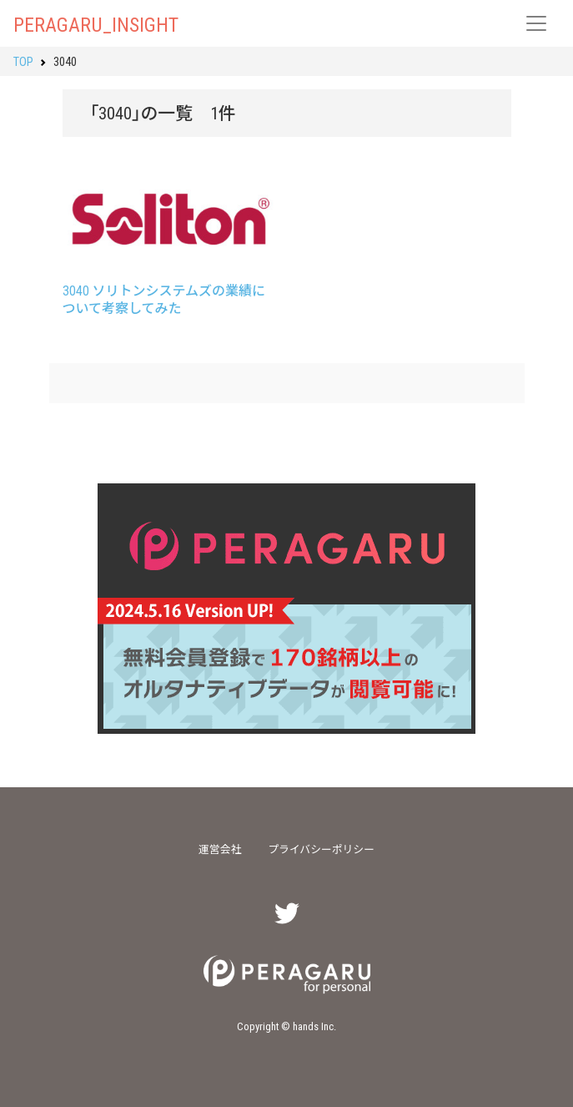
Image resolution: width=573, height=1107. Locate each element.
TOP (23, 61)
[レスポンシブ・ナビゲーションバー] (536, 23)
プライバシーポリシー (321, 849)
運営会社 (220, 849)
